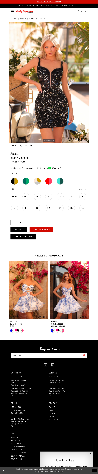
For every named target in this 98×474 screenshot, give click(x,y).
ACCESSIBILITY (16, 443)
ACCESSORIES (54, 419)
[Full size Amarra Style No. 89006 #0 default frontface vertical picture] (49, 82)
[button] (12, 11)
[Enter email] (49, 355)
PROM (51, 410)
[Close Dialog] (3, 470)
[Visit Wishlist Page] (82, 11)
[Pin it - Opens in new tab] (26, 146)
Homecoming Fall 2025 (37, 19)
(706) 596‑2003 (16, 377)
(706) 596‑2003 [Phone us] (34, 6)
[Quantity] (16, 222)
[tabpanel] (49, 82)
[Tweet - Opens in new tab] (21, 146)
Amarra (23, 19)
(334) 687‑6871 (54, 377)
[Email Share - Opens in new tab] (31, 145)
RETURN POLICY (16, 440)
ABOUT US (14, 437)
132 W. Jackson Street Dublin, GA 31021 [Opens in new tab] (18, 412)
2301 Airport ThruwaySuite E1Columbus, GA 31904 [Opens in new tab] (18, 383)
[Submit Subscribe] (84, 355)
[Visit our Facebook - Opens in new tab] (45, 365)
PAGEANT (52, 407)
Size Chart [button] (82, 189)
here (61, 472)
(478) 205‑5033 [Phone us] (54, 6)
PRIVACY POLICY (16, 450)
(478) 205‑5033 (16, 407)
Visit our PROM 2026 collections (49, 2)
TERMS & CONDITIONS (18, 447)
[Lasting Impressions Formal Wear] (24, 11)
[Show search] (78, 11)
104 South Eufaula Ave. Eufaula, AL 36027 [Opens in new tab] (57, 382)
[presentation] (28, 290)
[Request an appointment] (74, 11)
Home (15, 19)
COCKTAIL (52, 413)
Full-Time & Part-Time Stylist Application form (66, 466)
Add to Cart (19, 230)
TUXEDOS (52, 416)
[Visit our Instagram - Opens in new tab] (52, 365)
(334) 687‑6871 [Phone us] (75, 6)
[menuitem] (49, 6)
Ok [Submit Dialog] (95, 470)
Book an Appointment (23, 237)
